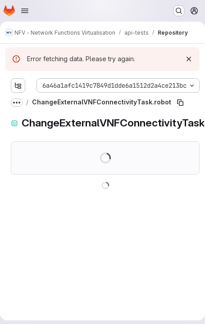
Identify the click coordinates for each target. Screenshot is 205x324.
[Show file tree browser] (18, 85)
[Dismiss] (188, 59)
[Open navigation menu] (25, 11)
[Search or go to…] (178, 10)
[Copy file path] (180, 102)
